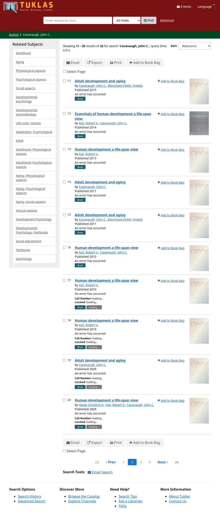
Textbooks (23, 250)
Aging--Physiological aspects (30, 178)
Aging (20, 62)
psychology (24, 259)
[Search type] (127, 20)
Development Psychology (34, 219)
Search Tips (128, 496)
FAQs (123, 506)
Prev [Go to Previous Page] (111, 462)
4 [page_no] (149, 462)
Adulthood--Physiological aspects (33, 151)
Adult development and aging (100, 81)
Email (72, 62)
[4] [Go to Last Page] (177, 462)
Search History (29, 496)
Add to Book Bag (145, 62)
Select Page (76, 71)
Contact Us (177, 501)
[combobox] (77, 20)
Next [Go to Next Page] (162, 462)
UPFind (14, 5)
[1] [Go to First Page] (97, 462)
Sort (174, 46)
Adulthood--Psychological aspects (34, 164)
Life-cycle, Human (28, 123)
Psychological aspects (31, 79)
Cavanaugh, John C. (92, 86)
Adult (19, 141)
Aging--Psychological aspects (30, 191)
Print (116, 62)
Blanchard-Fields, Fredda (125, 86)
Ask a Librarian (130, 501)
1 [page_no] (123, 462)
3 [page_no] (141, 462)
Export (94, 62)
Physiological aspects (31, 71)
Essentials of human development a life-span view (113, 116)
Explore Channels (82, 501)
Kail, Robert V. (88, 123)
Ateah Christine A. (91, 405)
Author (14, 35)
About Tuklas (179, 496)
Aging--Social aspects (31, 202)
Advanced (167, 20)
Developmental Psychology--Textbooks (32, 230)
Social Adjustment (28, 241)
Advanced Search (31, 501)
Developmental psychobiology (26, 112)
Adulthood (23, 53)
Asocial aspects (26, 210)
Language (206, 6)
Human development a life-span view (106, 149)
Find (149, 20)
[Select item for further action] (64, 80)
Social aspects (25, 88)
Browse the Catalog (84, 496)
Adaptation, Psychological (34, 132)
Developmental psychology (26, 99)
